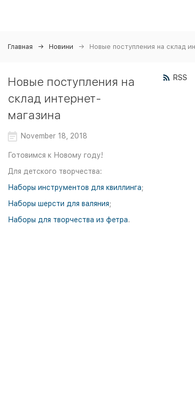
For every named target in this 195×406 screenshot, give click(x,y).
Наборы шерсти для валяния (58, 203)
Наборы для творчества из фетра (68, 219)
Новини (61, 46)
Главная (20, 46)
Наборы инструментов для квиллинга (74, 187)
